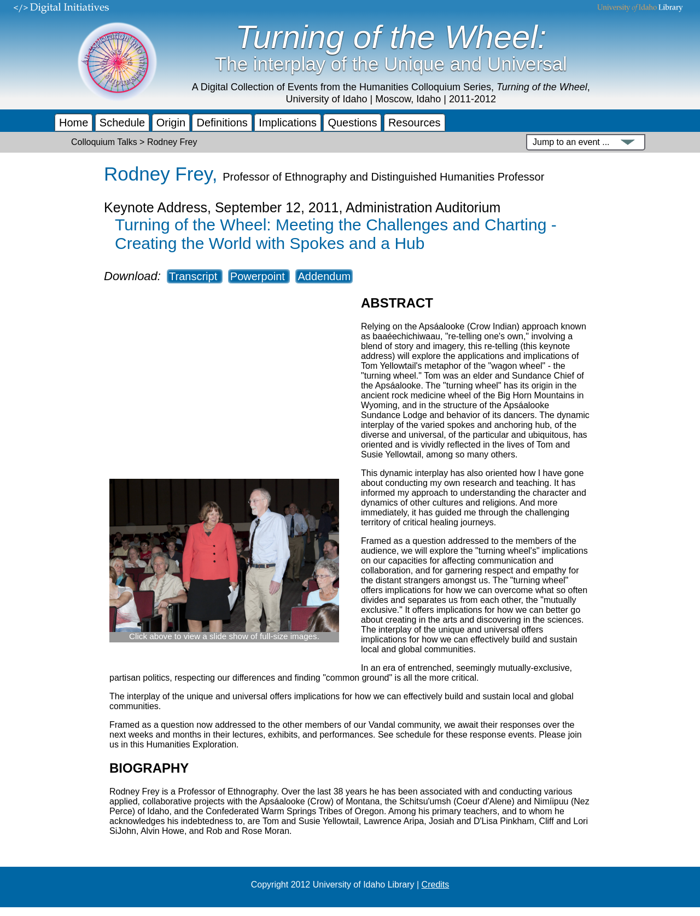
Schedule (122, 123)
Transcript (194, 276)
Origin (170, 123)
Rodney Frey (158, 173)
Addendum (324, 276)
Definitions (221, 123)
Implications (288, 123)
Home (73, 123)
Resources (414, 123)
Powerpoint (259, 276)
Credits (436, 884)
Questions (352, 123)
